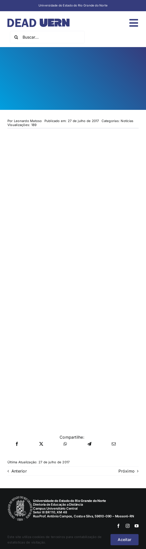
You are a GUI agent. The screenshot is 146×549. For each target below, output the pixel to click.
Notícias (127, 121)
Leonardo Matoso (28, 121)
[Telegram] (89, 444)
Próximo (126, 471)
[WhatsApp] (65, 444)
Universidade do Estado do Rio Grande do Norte (73, 5)
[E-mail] (113, 444)
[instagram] (128, 526)
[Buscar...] (47, 37)
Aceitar (124, 539)
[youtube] (137, 526)
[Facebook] (16, 444)
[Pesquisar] (16, 37)
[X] (41, 444)
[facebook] (118, 526)
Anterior (19, 471)
